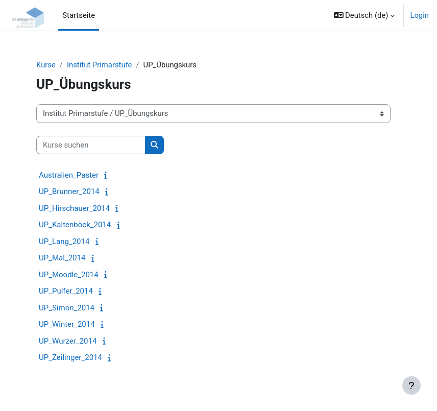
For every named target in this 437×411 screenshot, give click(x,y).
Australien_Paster (69, 175)
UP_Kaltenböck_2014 (75, 224)
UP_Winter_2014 (67, 324)
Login (419, 15)
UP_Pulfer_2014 (66, 291)
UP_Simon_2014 (66, 307)
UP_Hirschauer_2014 (74, 208)
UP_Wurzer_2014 (67, 341)
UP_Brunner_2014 (69, 191)
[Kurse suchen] (90, 145)
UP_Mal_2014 (62, 257)
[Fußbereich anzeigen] (411, 385)
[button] (364, 15)
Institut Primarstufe (99, 64)
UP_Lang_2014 (64, 241)
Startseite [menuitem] (78, 15)
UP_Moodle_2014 (69, 274)
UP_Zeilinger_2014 (70, 357)
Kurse (46, 64)
